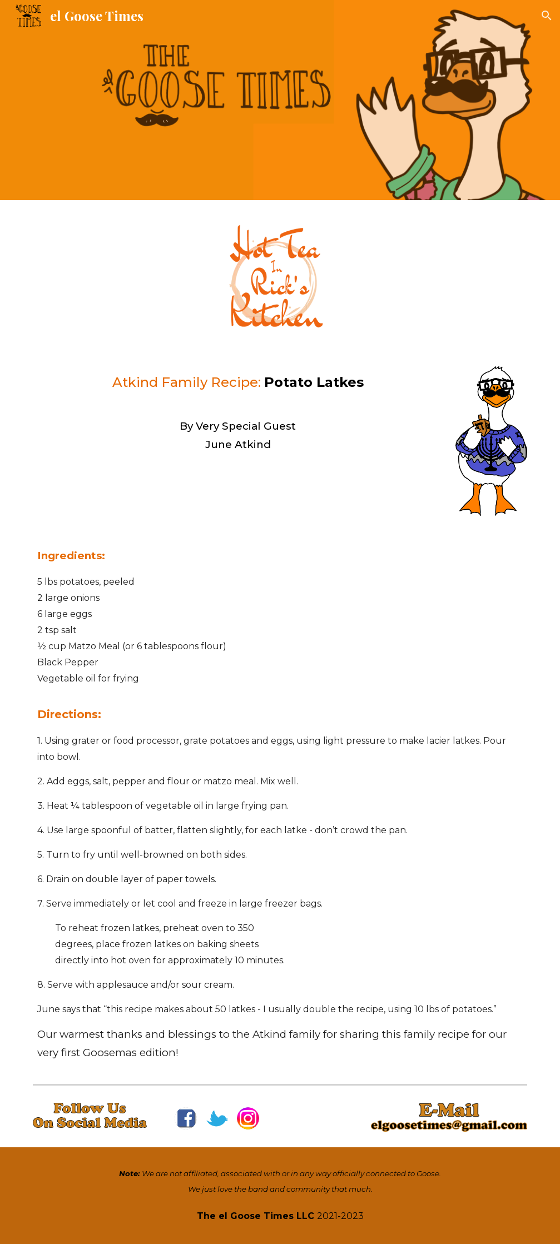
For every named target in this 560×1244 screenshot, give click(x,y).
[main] (237, 412)
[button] (546, 15)
